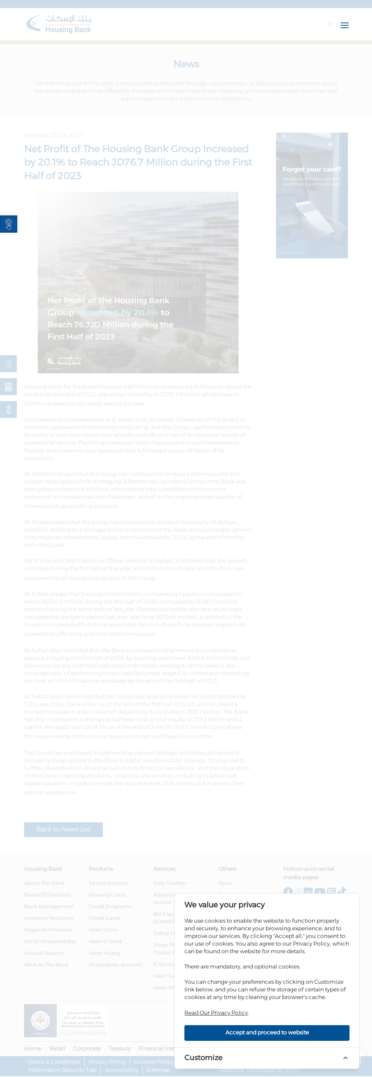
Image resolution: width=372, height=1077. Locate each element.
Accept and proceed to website (267, 1033)
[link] (8, 224)
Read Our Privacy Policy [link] (216, 1013)
